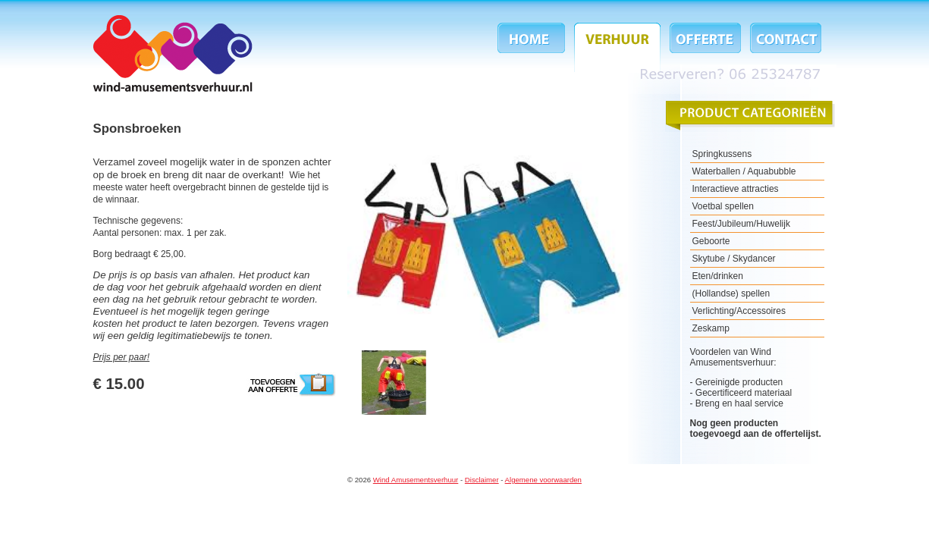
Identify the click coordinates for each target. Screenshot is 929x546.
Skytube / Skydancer (734, 258)
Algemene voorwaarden (543, 479)
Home (533, 47)
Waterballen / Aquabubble (744, 171)
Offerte (705, 47)
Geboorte (711, 241)
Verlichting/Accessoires (739, 311)
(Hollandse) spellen (731, 293)
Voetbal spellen (723, 206)
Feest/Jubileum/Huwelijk (741, 223)
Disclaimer (482, 479)
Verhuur (617, 47)
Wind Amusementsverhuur (173, 53)
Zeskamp (711, 328)
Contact (783, 47)
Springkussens (722, 154)
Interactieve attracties (735, 189)
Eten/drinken (717, 276)
